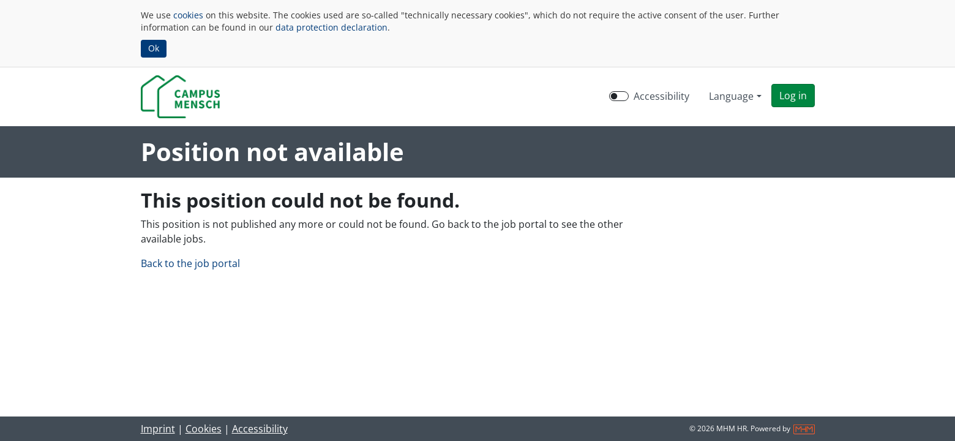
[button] (793, 95)
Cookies (203, 428)
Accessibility (260, 428)
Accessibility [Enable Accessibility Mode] (661, 96)
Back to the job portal (190, 263)
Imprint (158, 428)
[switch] (619, 96)
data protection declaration (331, 27)
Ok (153, 48)
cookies (188, 15)
